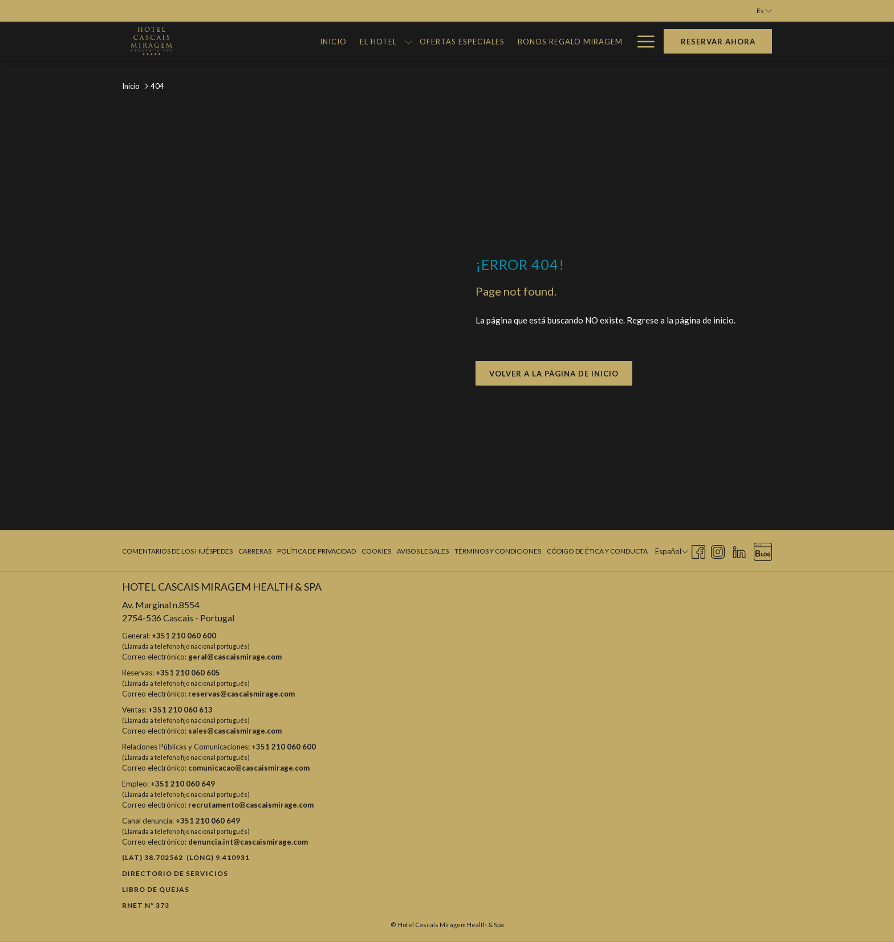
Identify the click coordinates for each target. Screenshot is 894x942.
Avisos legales (423, 551)
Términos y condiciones (497, 551)
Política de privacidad (316, 551)
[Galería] (605, 41)
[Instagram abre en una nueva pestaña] (718, 550)
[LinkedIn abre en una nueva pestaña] (739, 550)
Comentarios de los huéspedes (177, 551)
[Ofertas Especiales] (415, 41)
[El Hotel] (331, 41)
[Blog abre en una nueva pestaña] (763, 550)
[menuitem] (178, 551)
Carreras (254, 551)
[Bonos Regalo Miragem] (523, 41)
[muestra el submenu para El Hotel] (361, 41)
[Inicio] (286, 41)
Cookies (376, 551)
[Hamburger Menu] (642, 41)
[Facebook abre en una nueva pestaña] (698, 550)
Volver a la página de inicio (554, 373)
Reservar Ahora (718, 41)
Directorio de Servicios (175, 873)
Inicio (131, 86)
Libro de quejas (155, 889)
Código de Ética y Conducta (597, 551)
